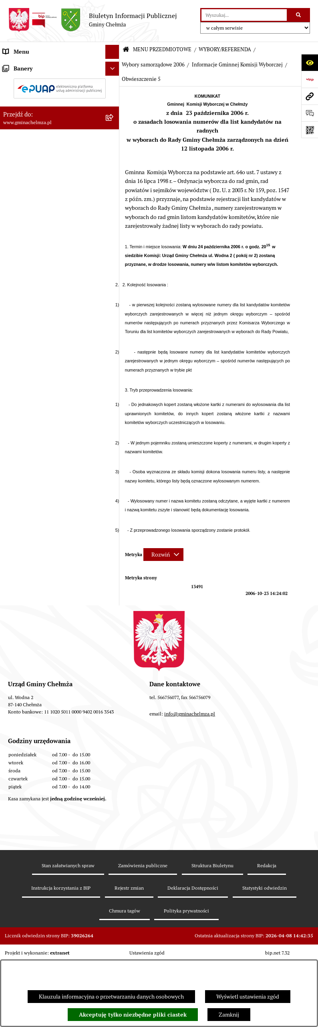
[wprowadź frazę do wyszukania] (244, 15)
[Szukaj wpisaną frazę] (299, 15)
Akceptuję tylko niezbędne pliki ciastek (133, 1014)
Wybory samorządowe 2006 (153, 64)
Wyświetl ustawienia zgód (247, 996)
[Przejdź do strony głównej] (92, 20)
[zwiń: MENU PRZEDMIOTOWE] (113, 65)
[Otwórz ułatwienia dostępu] (309, 62)
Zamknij (229, 1014)
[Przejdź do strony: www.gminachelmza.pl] (309, 96)
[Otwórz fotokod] (309, 129)
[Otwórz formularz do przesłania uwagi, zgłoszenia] (309, 113)
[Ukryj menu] (112, 52)
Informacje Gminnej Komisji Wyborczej (237, 64)
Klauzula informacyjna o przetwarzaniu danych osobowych (111, 996)
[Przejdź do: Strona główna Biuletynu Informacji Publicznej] (126, 50)
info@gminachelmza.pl (189, 845)
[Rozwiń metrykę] (163, 554)
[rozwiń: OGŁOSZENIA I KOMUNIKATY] (113, 84)
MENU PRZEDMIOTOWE (162, 49)
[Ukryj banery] (112, 676)
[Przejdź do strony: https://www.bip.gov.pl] (309, 79)
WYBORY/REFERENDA (225, 49)
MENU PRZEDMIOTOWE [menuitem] (33, 65)
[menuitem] (59, 85)
